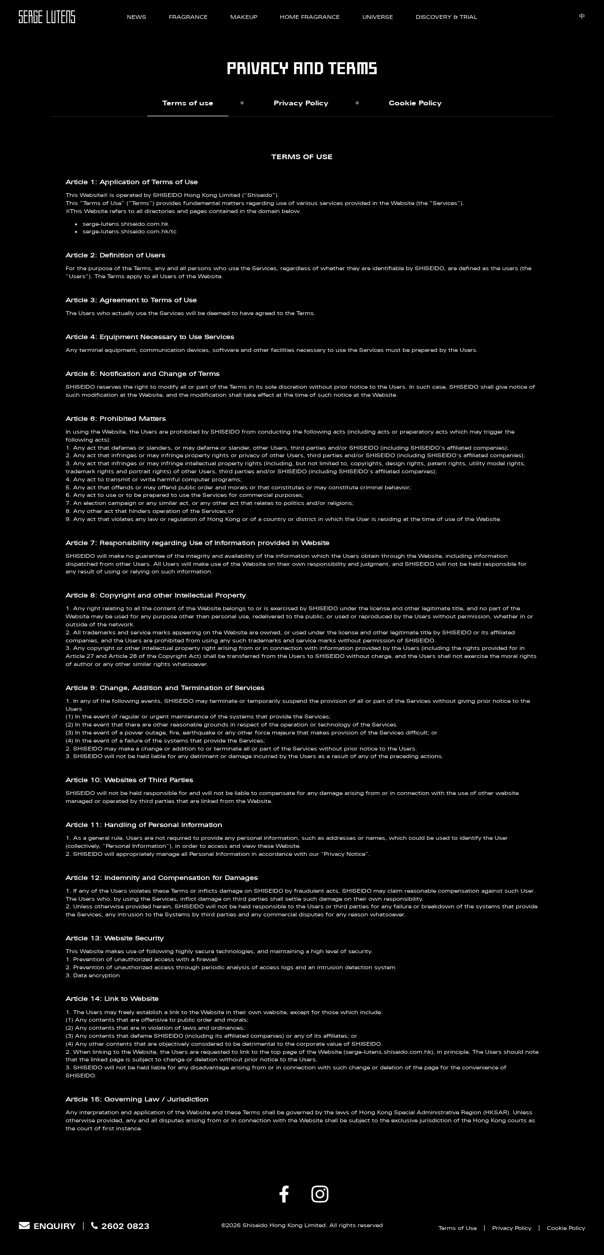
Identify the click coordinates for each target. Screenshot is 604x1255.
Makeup (243, 17)
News (136, 17)
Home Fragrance (310, 17)
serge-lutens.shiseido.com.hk (125, 225)
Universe (377, 17)
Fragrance (188, 17)
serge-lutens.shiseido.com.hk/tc (129, 233)
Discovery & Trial (446, 17)
